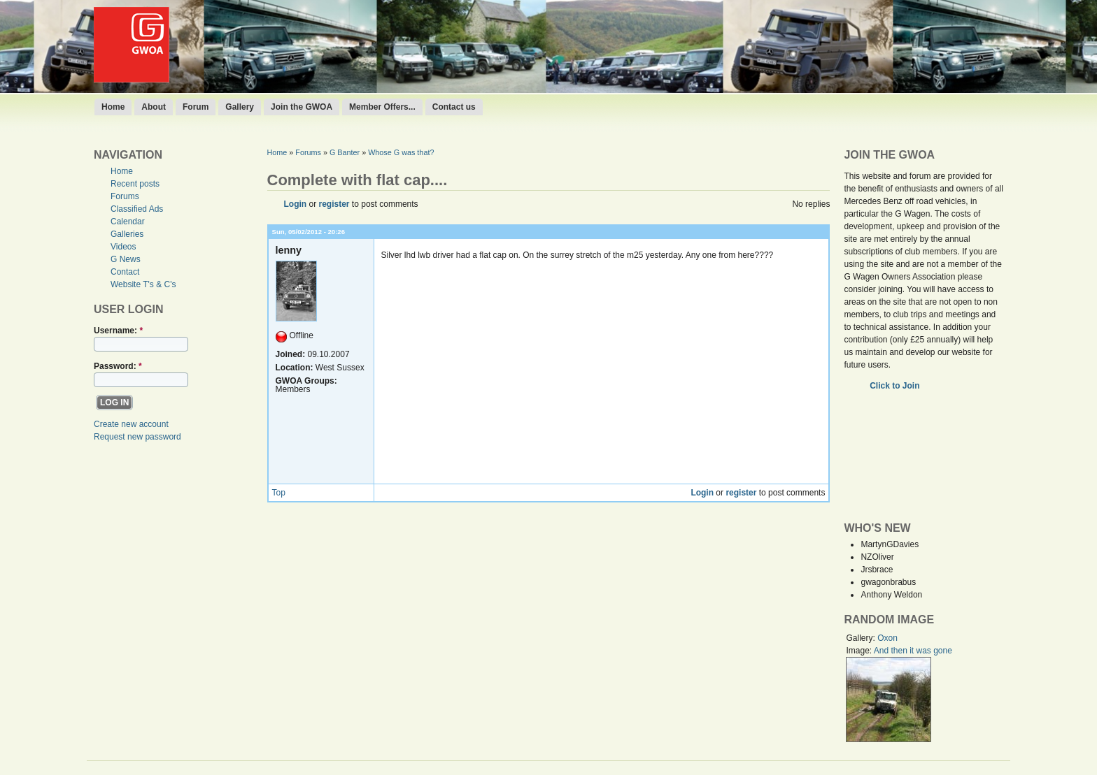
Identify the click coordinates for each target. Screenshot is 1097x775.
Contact (125, 272)
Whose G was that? (401, 152)
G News (126, 259)
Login (295, 204)
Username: (118, 330)
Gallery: (861, 638)
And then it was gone (913, 651)
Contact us (454, 107)
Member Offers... (382, 107)
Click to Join (896, 386)
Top (278, 493)
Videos (123, 247)
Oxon (887, 638)
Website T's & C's (143, 284)
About (153, 107)
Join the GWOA (301, 107)
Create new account (131, 424)
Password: (118, 366)
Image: (859, 651)
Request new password (137, 437)
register (334, 204)
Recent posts (135, 184)
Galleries (127, 234)
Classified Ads (137, 209)
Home (113, 107)
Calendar (128, 221)
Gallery (239, 107)
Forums (125, 196)
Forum (195, 107)
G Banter (345, 152)
